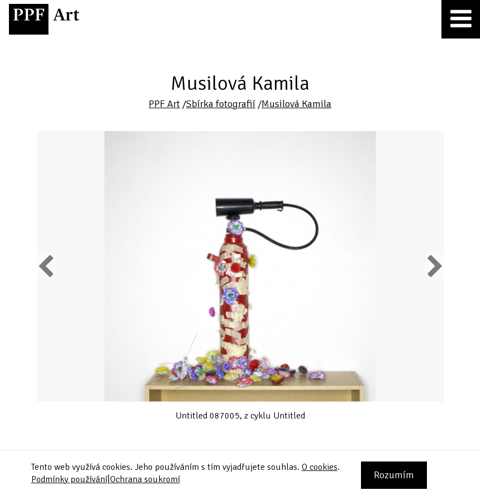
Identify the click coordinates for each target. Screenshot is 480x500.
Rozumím (394, 475)
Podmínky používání (69, 479)
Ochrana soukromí (145, 479)
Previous (46, 265)
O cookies (320, 467)
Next (434, 265)
